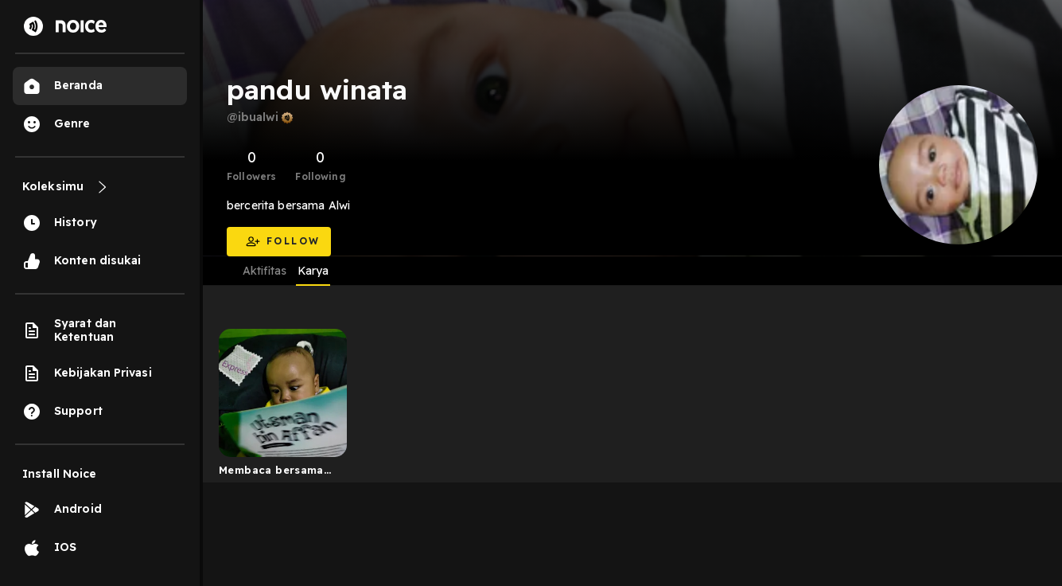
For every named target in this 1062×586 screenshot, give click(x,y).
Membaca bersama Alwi (271, 472)
